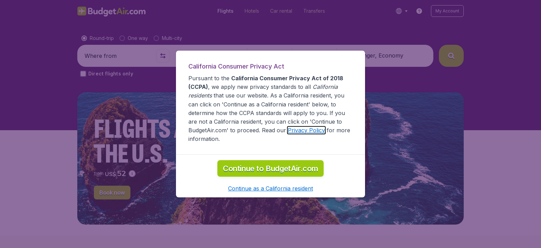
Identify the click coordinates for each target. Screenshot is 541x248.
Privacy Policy (306, 130)
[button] (270, 188)
